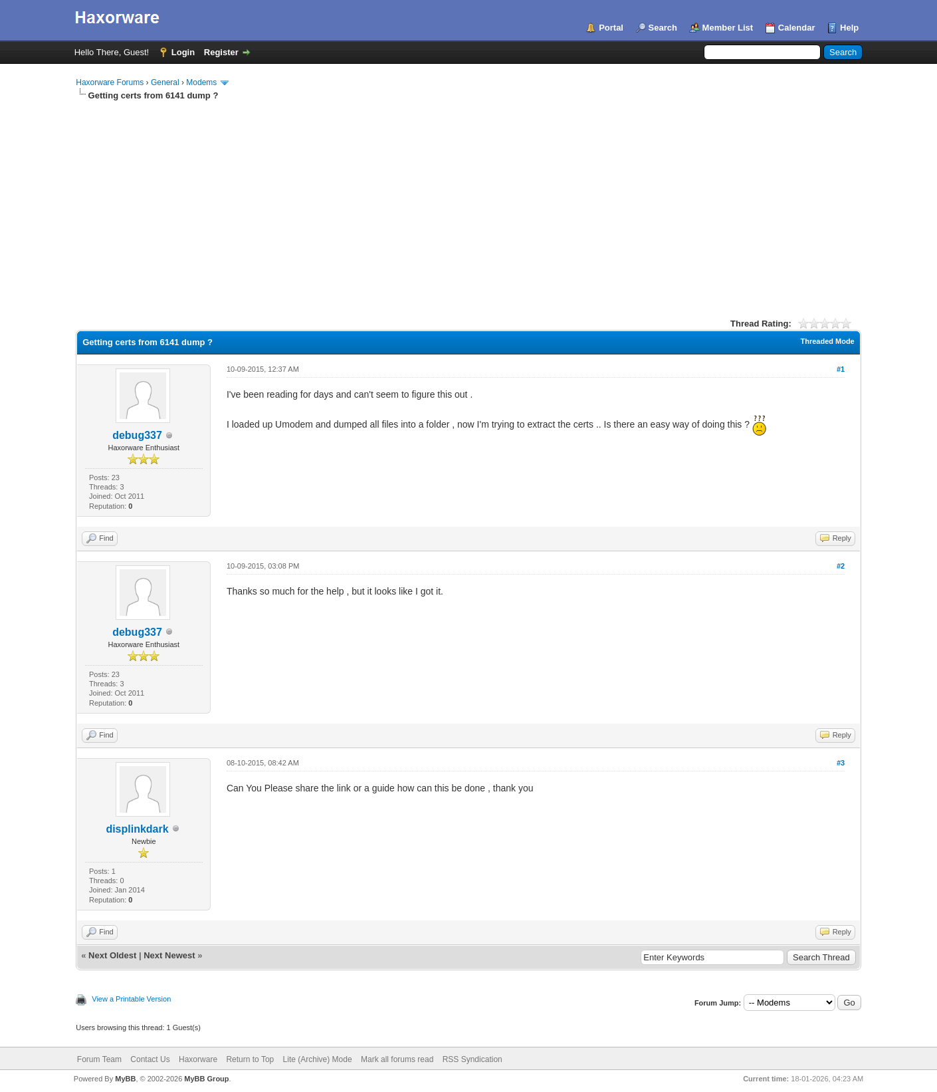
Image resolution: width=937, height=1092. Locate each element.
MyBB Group (206, 1079)
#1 (841, 369)
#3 (841, 763)
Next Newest (169, 955)
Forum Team (99, 1059)
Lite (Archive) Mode (317, 1059)
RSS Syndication (472, 1059)
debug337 (137, 435)
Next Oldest (112, 955)
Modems (201, 82)
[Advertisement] (468, 201)
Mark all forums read (397, 1059)
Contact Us (149, 1059)
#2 (841, 566)
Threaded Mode (827, 341)
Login (183, 52)
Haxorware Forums (110, 82)
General (165, 82)
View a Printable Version (131, 999)
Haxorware (198, 1059)
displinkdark (137, 829)
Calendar (796, 28)
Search (663, 28)
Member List (728, 28)
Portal (611, 28)
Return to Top (250, 1059)
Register (221, 52)
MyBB (125, 1079)
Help (849, 28)
